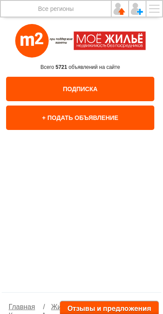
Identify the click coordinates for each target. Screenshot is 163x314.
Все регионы (55, 8)
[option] (81, 220)
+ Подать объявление (80, 117)
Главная (22, 307)
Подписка (80, 88)
